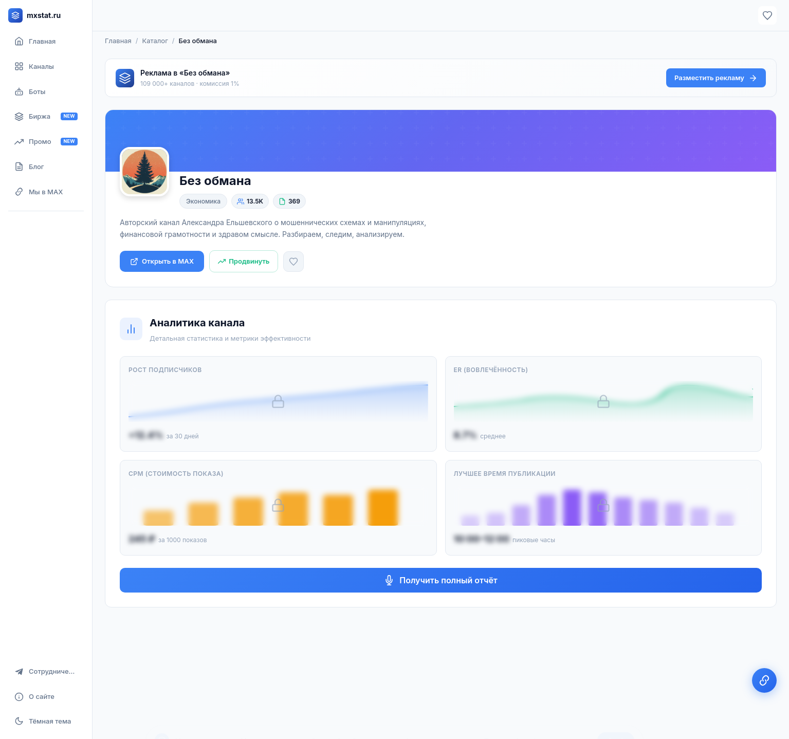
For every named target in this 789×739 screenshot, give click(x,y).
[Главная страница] (46, 41)
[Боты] (46, 91)
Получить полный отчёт (441, 580)
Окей (616, 712)
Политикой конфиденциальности (537, 712)
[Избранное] (767, 15)
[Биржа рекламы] (46, 116)
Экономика (203, 201)
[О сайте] (46, 696)
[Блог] (46, 166)
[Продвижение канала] (46, 141)
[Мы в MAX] (46, 191)
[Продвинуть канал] (243, 261)
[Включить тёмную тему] (46, 721)
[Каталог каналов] (46, 66)
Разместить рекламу (716, 78)
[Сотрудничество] (46, 671)
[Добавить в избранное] (293, 261)
